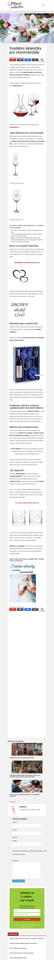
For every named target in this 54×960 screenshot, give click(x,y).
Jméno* (14, 822)
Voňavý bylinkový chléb (20, 958)
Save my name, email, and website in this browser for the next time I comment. (29, 852)
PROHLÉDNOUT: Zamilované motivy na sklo (27, 262)
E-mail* (14, 830)
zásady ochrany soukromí (27, 926)
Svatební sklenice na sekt (16, 183)
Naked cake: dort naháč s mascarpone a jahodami (29, 938)
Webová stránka (14, 839)
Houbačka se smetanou (20, 948)
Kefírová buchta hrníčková (26, 953)
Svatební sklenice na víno (16, 220)
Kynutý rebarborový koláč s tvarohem (26, 943)
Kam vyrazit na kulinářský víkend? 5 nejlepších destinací (25, 795)
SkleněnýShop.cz (18, 85)
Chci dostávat (27, 919)
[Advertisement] (27, 674)
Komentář (15, 861)
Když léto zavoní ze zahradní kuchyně (22, 758)
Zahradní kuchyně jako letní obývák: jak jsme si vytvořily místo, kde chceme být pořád (25, 776)
